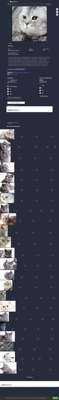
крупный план (30, 61)
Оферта (26, 116)
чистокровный (15, 64)
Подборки (9, 116)
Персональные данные (29, 120)
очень (42, 64)
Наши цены (9, 118)
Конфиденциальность (29, 114)
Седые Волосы (27, 59)
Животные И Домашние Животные (15, 61)
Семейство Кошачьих (38, 57)
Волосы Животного (34, 59)
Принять (55, 398)
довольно (36, 61)
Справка (49, 114)
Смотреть (19, 57)
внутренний (40, 61)
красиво (38, 64)
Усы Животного (11, 58)
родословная (27, 62)
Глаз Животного (46, 58)
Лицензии (27, 118)
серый (9, 62)
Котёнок (44, 57)
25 (10, 89)
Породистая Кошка (42, 59)
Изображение (24, 57)
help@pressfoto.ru (13, 110)
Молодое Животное (26, 58)
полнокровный (29, 65)
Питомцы (48, 57)
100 (11, 94)
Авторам (49, 116)
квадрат (44, 62)
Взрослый (14, 57)
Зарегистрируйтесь (11, 68)
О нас (8, 120)
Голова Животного (34, 58)
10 (13, 86)
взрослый (46, 64)
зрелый (44, 61)
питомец (32, 62)
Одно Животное (20, 59)
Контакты (49, 118)
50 (10, 91)
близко (18, 62)
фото (48, 61)
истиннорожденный (43, 65)
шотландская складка (21, 65)
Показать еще (29, 377)
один (26, 61)
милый (23, 61)
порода (22, 62)
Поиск (8, 114)
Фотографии (48, 4)
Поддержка (50, 120)
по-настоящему (35, 65)
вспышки (10, 65)
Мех (32, 57)
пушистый (36, 62)
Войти (16, 105)
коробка (40, 62)
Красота (10, 57)
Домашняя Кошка (18, 58)
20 (42, 93)
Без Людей (40, 58)
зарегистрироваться (16, 103)
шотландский (27, 64)
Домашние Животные (12, 59)
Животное (29, 57)
